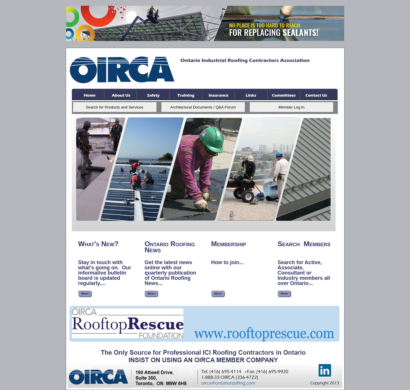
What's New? (98, 244)
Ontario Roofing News (170, 247)
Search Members (304, 244)
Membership (228, 244)
